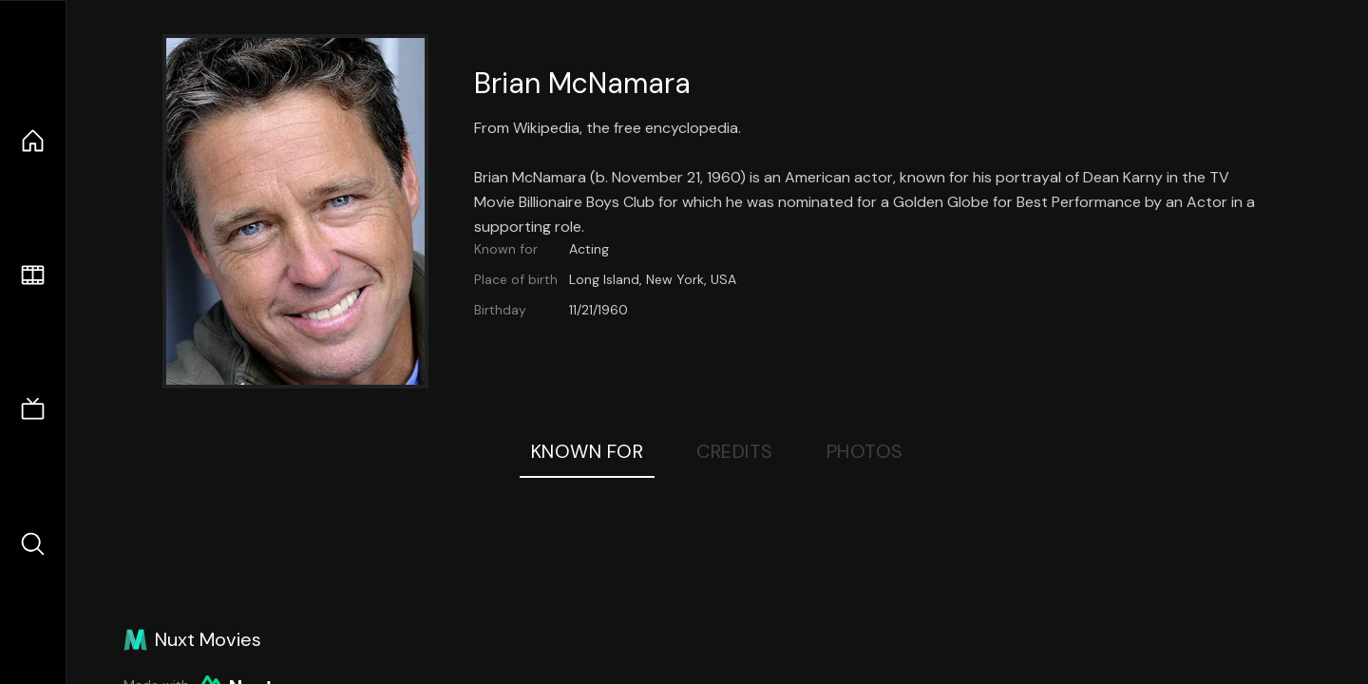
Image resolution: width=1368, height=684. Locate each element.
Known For (587, 451)
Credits (734, 451)
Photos (864, 451)
